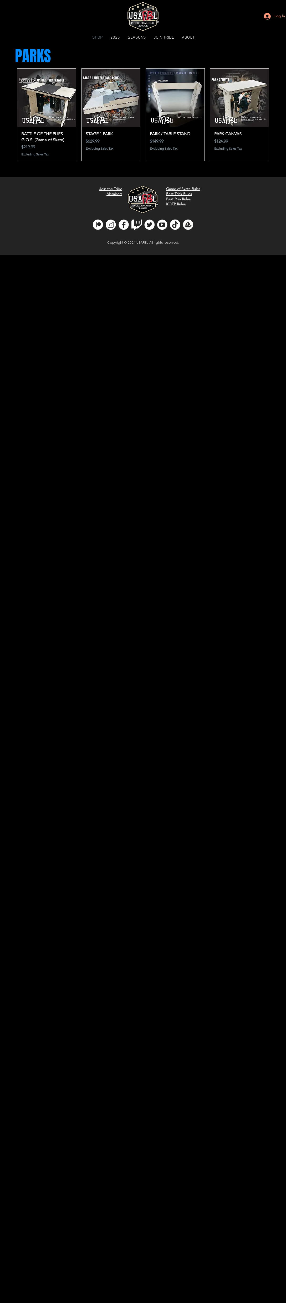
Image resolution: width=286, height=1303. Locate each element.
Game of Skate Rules (183, 188)
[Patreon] (98, 225)
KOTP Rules (176, 204)
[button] (137, 37)
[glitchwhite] (136, 225)
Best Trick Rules (179, 193)
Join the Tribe (110, 188)
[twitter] (149, 225)
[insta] (111, 225)
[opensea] (188, 225)
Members (114, 193)
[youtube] (162, 225)
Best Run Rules (178, 199)
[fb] (124, 225)
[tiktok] (175, 225)
